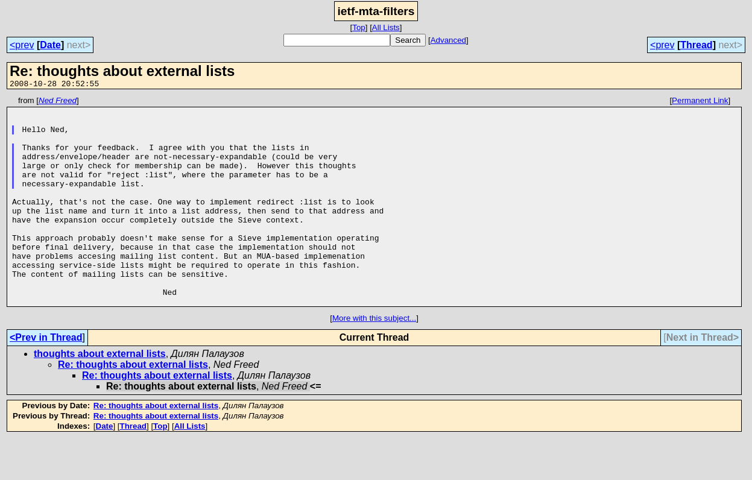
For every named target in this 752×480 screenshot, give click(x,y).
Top (358, 27)
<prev (22, 45)
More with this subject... (374, 359)
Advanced (448, 40)
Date (50, 45)
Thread (696, 45)
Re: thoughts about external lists (133, 406)
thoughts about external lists (100, 395)
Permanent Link (700, 102)
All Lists (386, 27)
